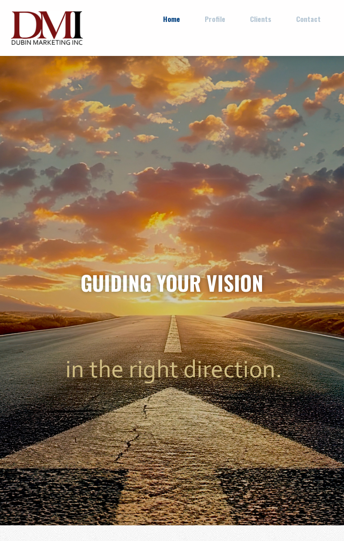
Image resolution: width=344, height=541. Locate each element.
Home (171, 18)
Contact (308, 18)
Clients (260, 18)
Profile (215, 18)
